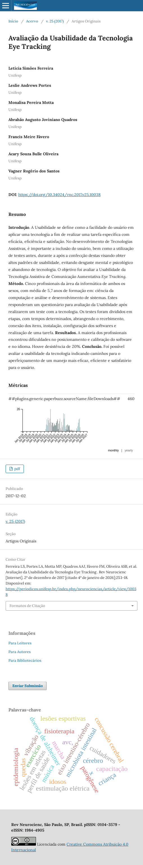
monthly (113, 450)
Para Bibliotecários (24, 660)
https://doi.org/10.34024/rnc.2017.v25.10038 (59, 194)
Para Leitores (19, 643)
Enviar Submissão (27, 685)
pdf (16, 468)
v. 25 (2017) (55, 21)
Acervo (32, 21)
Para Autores (19, 651)
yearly (129, 450)
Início (13, 21)
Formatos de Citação (27, 605)
